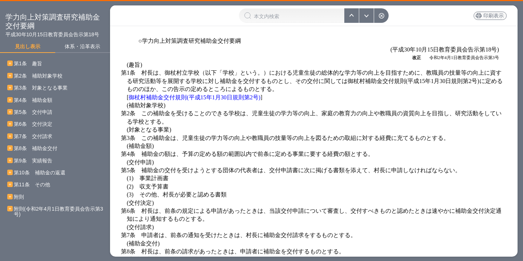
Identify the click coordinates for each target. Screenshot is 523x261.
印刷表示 (493, 15)
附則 (19, 197)
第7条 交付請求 (33, 136)
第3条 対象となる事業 (41, 88)
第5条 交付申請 (33, 112)
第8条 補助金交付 (35, 148)
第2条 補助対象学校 (38, 76)
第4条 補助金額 (33, 100)
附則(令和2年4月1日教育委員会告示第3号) (58, 211)
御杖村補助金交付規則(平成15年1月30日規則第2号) (194, 97)
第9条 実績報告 (33, 160)
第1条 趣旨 (28, 63)
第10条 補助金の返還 (39, 172)
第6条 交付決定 (33, 124)
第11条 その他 (32, 184)
